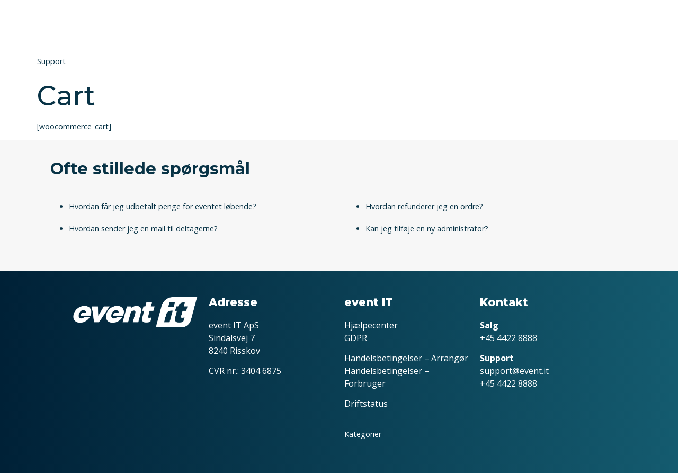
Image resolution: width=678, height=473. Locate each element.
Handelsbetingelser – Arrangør (406, 358)
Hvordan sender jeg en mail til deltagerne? (143, 229)
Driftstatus (366, 403)
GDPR (355, 338)
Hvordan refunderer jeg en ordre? (424, 206)
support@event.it (514, 371)
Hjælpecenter (371, 325)
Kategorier (362, 434)
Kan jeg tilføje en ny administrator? (426, 229)
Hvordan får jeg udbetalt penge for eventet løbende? (162, 206)
